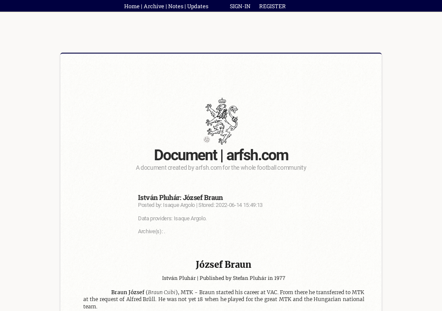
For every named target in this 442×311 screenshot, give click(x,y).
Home (132, 6)
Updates (197, 6)
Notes (175, 6)
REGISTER (272, 6)
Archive (154, 6)
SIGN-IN (240, 6)
